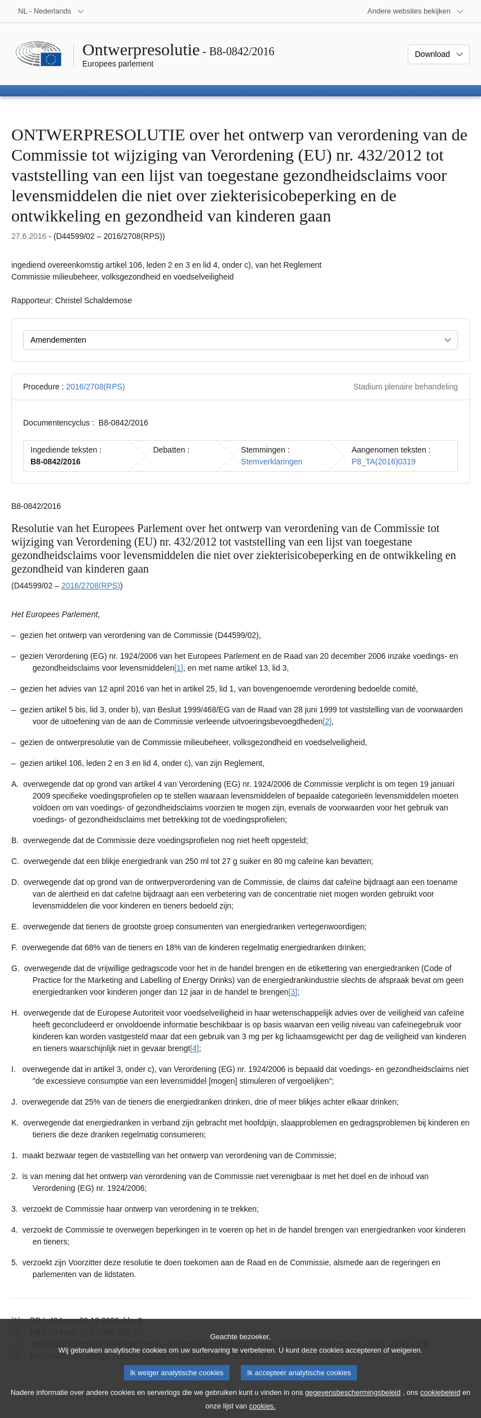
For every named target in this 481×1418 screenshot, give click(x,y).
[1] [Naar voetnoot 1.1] (178, 667)
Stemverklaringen (271, 461)
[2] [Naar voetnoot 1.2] (327, 721)
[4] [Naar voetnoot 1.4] (194, 1048)
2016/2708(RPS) (95, 386)
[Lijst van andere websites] (416, 11)
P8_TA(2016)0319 (384, 461)
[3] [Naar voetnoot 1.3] (293, 991)
